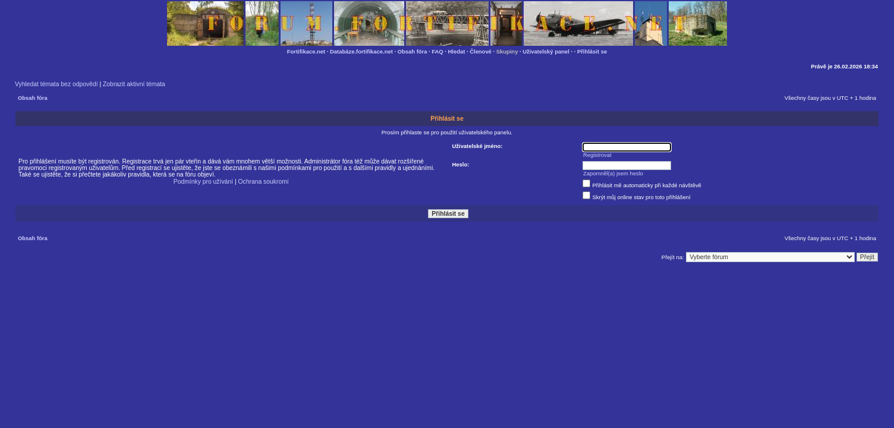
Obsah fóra (412, 51)
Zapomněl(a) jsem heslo (613, 173)
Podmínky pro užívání (203, 181)
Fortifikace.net (306, 51)
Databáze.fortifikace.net (361, 51)
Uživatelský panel (545, 51)
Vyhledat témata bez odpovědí (56, 84)
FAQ (437, 51)
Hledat (456, 51)
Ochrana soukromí (263, 181)
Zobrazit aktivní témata (134, 84)
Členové (481, 51)
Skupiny (507, 51)
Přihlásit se (592, 51)
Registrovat (597, 155)
